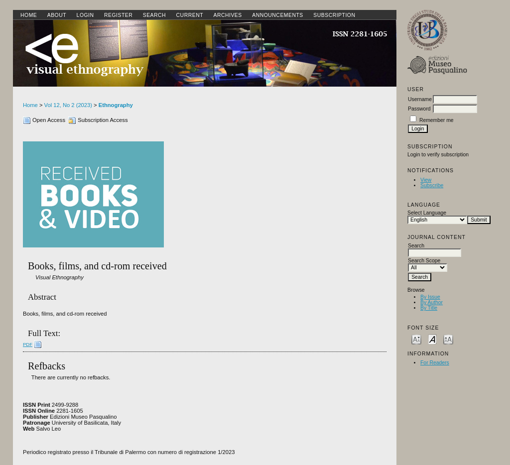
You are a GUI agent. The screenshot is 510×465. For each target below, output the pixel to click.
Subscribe (431, 185)
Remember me (436, 120)
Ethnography (116, 105)
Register (118, 15)
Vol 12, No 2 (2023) (68, 105)
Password (419, 109)
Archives (227, 15)
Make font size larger (448, 339)
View (425, 180)
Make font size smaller (416, 339)
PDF (27, 344)
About (56, 15)
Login (85, 15)
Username (420, 99)
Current (189, 15)
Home (28, 15)
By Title (428, 308)
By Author (431, 302)
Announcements (277, 15)
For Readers (434, 362)
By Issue (430, 297)
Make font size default (432, 339)
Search (154, 15)
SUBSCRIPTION (334, 15)
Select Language (426, 213)
